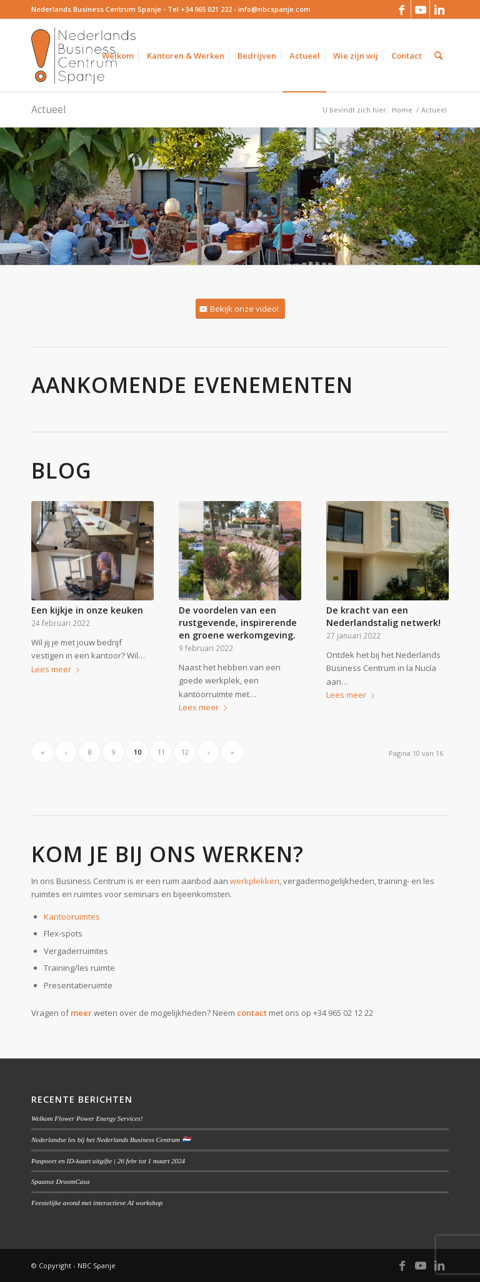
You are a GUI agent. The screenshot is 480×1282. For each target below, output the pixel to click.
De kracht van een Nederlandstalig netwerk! (383, 616)
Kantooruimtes (72, 916)
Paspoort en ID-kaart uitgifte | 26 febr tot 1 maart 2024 (108, 1161)
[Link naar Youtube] (420, 9)
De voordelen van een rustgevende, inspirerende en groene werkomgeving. (238, 622)
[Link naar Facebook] (401, 9)
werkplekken (254, 881)
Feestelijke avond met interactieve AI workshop (96, 1202)
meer (81, 1012)
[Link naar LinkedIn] (439, 9)
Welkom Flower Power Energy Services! (86, 1118)
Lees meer (57, 669)
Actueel (48, 109)
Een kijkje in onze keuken (87, 610)
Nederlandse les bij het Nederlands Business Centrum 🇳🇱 (111, 1139)
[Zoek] (438, 55)
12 (185, 752)
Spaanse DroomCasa (60, 1181)
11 (161, 752)
